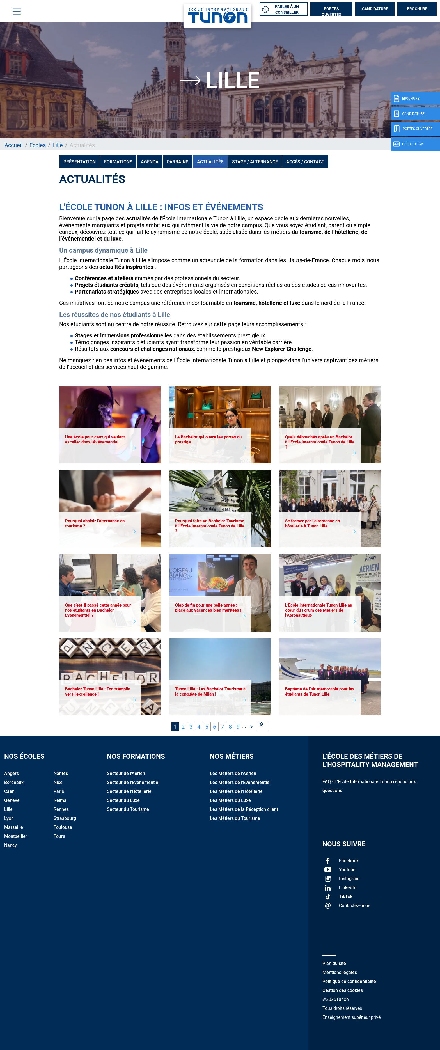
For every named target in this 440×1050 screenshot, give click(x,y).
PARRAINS (178, 161)
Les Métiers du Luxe (230, 800)
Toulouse (63, 827)
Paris (59, 791)
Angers (11, 773)
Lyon (9, 818)
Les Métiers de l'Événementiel (240, 782)
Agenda (150, 161)
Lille (57, 145)
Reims (60, 800)
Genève (12, 800)
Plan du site (334, 963)
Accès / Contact (305, 161)
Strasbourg (65, 818)
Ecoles (37, 145)
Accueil (13, 145)
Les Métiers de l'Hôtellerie (236, 791)
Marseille (13, 827)
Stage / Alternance (255, 161)
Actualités (210, 161)
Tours (59, 836)
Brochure (417, 8)
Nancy (10, 845)
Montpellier (15, 836)
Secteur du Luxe (123, 800)
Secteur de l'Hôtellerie (129, 791)
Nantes (61, 773)
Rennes (61, 809)
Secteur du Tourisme (128, 809)
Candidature (375, 8)
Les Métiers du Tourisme (235, 818)
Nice (58, 782)
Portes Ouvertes (332, 11)
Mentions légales (339, 972)
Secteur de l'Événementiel (133, 782)
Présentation (79, 161)
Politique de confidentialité (349, 981)
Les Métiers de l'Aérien (233, 773)
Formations (118, 161)
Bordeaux (14, 782)
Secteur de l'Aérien (126, 773)
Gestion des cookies (342, 990)
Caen (9, 791)
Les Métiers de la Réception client (244, 809)
